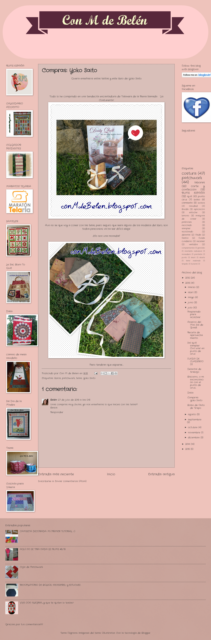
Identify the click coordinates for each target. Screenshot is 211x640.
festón (185, 238)
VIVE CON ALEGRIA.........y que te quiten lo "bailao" (47, 602)
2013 (188, 283)
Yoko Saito (89, 378)
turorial (194, 264)
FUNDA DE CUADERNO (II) (195, 361)
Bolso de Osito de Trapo (196, 407)
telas (79, 378)
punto (184, 257)
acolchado (187, 231)
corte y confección (193, 188)
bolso (197, 199)
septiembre (194, 419)
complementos (188, 248)
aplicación (199, 209)
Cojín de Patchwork (31, 567)
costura (189, 173)
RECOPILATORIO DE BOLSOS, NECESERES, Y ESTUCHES (50, 585)
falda (198, 234)
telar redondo (193, 260)
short (193, 257)
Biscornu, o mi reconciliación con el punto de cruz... (195, 382)
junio (191, 302)
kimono (185, 215)
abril (191, 292)
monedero (186, 254)
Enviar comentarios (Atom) (71, 481)
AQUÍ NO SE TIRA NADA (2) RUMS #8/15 (43, 549)
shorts (202, 257)
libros (57, 378)
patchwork (68, 378)
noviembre (194, 432)
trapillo (185, 264)
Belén (53, 400)
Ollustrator (108, 633)
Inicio (111, 474)
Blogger (145, 633)
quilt (189, 196)
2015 (188, 449)
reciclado (187, 225)
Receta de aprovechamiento (195, 335)
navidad (193, 206)
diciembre (194, 437)
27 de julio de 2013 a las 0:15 (74, 400)
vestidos (193, 244)
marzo (192, 287)
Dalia (190, 392)
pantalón (198, 254)
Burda (185, 209)
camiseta (187, 203)
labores (200, 182)
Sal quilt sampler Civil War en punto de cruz (195, 348)
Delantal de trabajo (194, 370)
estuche (193, 212)
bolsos (201, 202)
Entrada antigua (161, 474)
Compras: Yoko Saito (194, 399)
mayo (191, 297)
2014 (188, 444)
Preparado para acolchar (194, 314)
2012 (188, 277)
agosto (192, 414)
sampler (186, 228)
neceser (200, 241)
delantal (186, 234)
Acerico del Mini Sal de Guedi (195, 324)
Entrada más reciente (56, 474)
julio (190, 307)
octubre (193, 427)
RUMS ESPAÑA (193, 193)
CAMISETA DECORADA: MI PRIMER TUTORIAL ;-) (47, 531)
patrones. (187, 222)
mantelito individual (193, 251)
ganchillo (201, 248)
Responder (56, 412)
